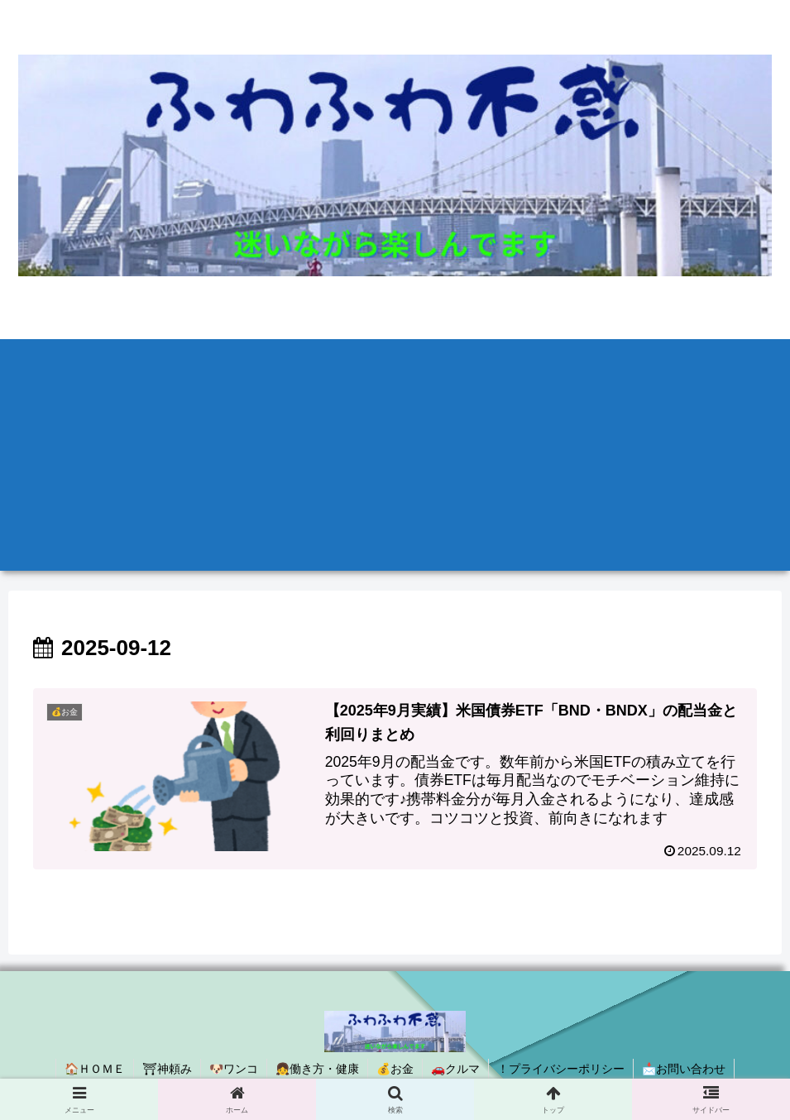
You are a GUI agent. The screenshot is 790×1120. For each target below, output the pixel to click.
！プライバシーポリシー (561, 1068)
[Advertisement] (395, 455)
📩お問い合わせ (683, 1068)
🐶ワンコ (233, 1068)
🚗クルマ (455, 1068)
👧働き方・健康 (317, 1068)
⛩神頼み (167, 1068)
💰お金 (395, 1068)
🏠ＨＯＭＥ (95, 1068)
